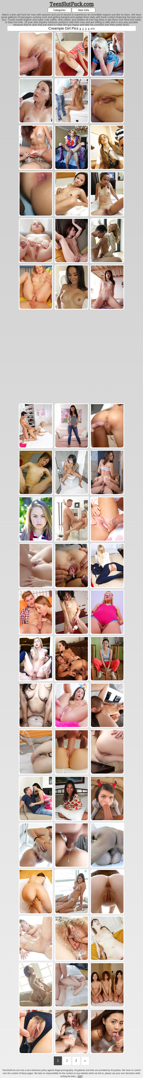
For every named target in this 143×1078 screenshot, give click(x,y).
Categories (59, 10)
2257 (80, 1076)
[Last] (85, 1061)
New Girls (83, 10)
